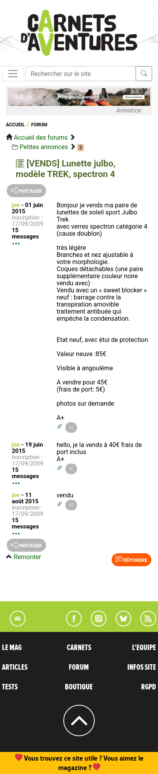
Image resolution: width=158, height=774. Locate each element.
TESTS (10, 687)
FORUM (79, 667)
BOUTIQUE (79, 687)
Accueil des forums (41, 137)
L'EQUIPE (144, 648)
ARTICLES (15, 667)
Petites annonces (44, 147)
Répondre (131, 559)
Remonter (27, 557)
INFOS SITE (141, 667)
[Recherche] (81, 73)
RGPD (148, 687)
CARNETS (79, 648)
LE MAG (12, 648)
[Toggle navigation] (13, 73)
